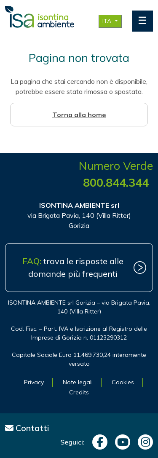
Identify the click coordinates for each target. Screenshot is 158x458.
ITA (107, 21)
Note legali (78, 382)
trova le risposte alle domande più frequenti (72, 267)
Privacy (34, 382)
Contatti (27, 428)
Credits (79, 392)
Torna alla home (79, 114)
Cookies (123, 382)
